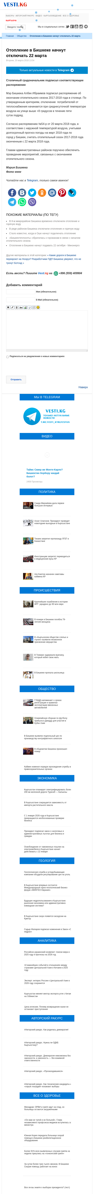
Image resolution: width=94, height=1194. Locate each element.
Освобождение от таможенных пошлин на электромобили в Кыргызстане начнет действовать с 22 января (44, 849)
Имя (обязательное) (46, 291)
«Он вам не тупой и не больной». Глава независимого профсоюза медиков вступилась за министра (47, 1122)
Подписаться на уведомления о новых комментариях (37, 356)
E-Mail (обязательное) (47, 299)
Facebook (72, 26)
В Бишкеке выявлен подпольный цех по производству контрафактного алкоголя (43, 737)
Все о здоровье (71, 16)
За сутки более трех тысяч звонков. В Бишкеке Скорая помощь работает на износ (46, 1165)
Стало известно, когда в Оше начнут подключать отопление (42, 233)
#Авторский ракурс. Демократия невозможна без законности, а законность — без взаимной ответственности (47, 1058)
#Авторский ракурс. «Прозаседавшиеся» (43, 1071)
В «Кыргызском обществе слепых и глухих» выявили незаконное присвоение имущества (51, 639)
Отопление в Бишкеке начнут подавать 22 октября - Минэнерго (44, 245)
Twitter (67, 26)
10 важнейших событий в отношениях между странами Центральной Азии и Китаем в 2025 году (46, 967)
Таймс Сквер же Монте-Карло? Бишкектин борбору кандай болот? (44, 473)
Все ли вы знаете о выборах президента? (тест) (47, 1187)
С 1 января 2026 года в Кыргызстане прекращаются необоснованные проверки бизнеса (44, 818)
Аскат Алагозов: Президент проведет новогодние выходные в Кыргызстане (52, 522)
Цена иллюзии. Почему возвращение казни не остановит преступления (46, 1008)
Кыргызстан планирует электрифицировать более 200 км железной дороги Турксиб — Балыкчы (48, 790)
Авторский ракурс (25, 16)
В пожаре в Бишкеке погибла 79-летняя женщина (49, 620)
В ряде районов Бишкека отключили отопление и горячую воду (44, 228)
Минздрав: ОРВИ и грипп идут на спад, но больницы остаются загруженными (44, 1108)
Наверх (83, 387)
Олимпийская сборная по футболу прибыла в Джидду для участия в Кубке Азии (50, 720)
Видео (39, 16)
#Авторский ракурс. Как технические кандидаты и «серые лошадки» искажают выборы (47, 1085)
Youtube (77, 26)
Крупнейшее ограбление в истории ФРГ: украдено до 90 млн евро (51, 603)
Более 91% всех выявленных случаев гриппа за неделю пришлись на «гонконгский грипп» (47, 1152)
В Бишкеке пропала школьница (49, 672)
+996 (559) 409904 (70, 273)
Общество (22, 36)
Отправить (16, 379)
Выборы (10, 16)
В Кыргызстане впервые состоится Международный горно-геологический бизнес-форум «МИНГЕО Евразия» (46, 887)
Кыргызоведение (52, 16)
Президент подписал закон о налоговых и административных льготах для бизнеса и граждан (44, 833)
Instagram (81, 26)
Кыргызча (11, 20)
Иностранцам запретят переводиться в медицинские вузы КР (52, 557)
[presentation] (32, 367)
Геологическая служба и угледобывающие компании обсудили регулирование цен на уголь (47, 873)
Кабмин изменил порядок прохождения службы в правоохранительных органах (47, 768)
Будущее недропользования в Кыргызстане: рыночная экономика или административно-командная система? (45, 903)
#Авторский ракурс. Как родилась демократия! (46, 1029)
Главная (10, 36)
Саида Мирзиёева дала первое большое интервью (49, 504)
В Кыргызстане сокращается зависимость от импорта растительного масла (45, 803)
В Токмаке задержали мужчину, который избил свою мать (49, 656)
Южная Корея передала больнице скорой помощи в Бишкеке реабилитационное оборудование (44, 1138)
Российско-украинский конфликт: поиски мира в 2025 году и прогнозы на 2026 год (47, 953)
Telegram (86, 26)
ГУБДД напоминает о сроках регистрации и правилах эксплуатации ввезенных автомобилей (48, 704)
